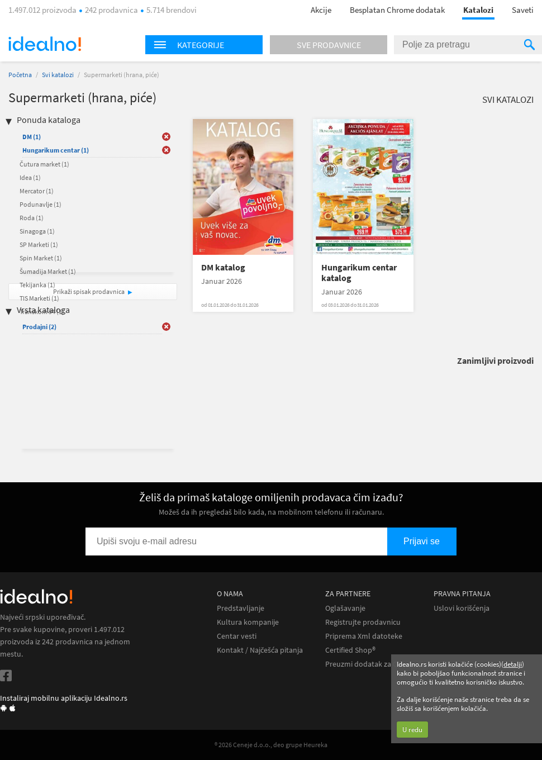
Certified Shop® (350, 650)
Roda (32, 217)
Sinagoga (37, 231)
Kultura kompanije (248, 622)
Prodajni (39, 326)
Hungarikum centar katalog (359, 272)
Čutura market (44, 164)
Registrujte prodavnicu (363, 622)
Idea (30, 177)
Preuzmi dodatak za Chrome (372, 664)
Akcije (321, 9)
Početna (20, 74)
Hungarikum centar (55, 150)
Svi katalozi (58, 74)
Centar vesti (236, 636)
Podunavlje (40, 204)
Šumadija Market (48, 271)
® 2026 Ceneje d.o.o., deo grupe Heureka (271, 744)
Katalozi (478, 9)
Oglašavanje (345, 608)
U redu (412, 729)
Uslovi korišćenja (461, 608)
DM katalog (223, 267)
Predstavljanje (240, 608)
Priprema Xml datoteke (363, 636)
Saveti (523, 9)
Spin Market (41, 258)
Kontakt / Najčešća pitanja (260, 650)
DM (31, 136)
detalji (512, 664)
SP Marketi (39, 244)
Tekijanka (37, 285)
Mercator (37, 191)
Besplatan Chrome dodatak (397, 9)
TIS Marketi (39, 298)
